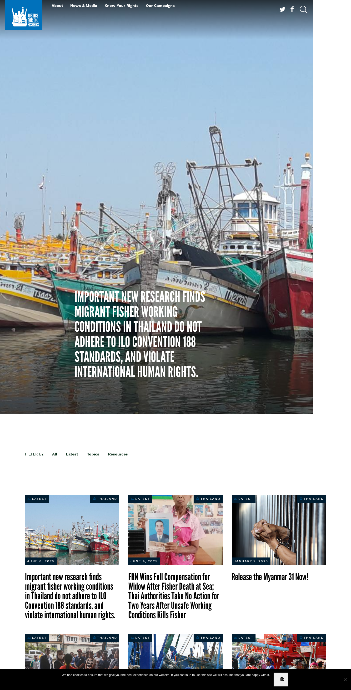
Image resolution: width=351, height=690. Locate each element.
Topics (93, 454)
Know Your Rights (122, 6)
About (57, 6)
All (54, 454)
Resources (118, 454)
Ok (282, 679)
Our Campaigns (160, 6)
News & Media (83, 6)
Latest (72, 454)
